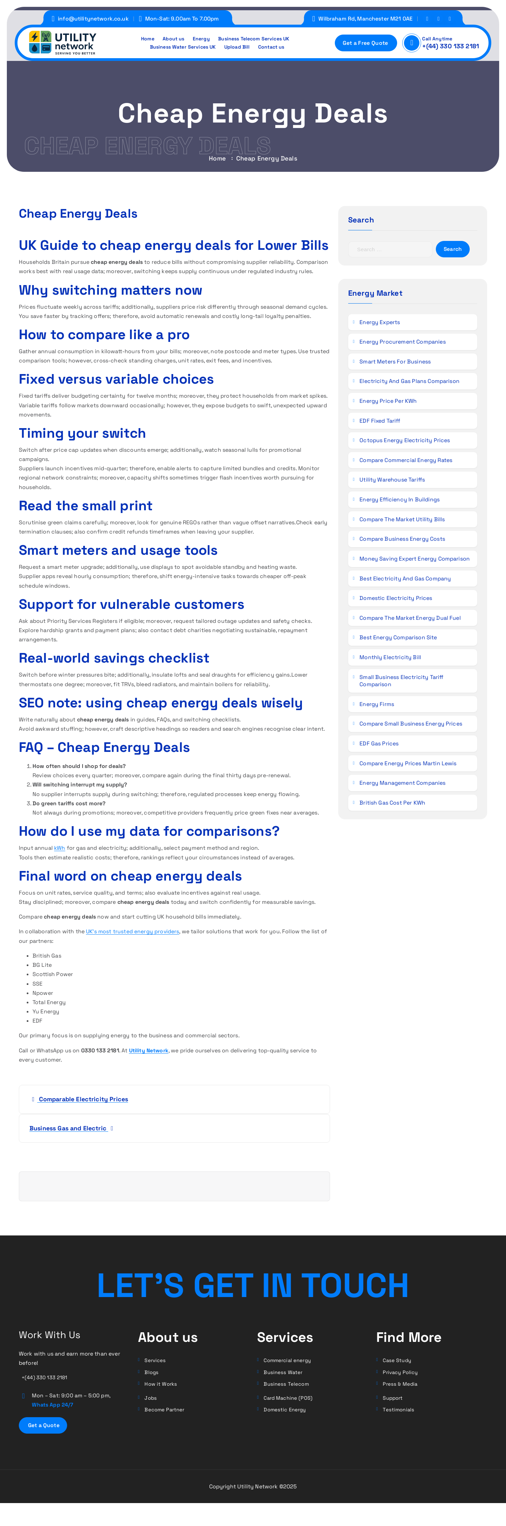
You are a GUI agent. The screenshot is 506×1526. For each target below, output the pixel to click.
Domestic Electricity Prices (396, 599)
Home (141, 38)
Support (394, 1401)
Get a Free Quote (365, 43)
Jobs (151, 1401)
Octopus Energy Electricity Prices (405, 442)
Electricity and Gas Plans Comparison (410, 382)
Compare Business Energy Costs (403, 540)
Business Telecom (287, 1386)
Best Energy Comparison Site (399, 639)
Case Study (398, 1360)
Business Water (284, 1373)
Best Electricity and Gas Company (406, 580)
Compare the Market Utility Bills (402, 520)
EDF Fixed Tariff (380, 422)
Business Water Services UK (179, 47)
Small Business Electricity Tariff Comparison (402, 682)
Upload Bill (239, 47)
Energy (199, 38)
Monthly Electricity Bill (391, 658)
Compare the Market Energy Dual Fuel (410, 619)
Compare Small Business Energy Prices (411, 725)
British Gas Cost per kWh (393, 804)
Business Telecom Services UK (256, 38)
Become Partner (166, 1413)
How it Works (162, 1386)
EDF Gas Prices (379, 744)
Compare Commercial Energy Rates (406, 461)
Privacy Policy (402, 1373)
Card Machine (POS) (290, 1401)
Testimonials (399, 1413)
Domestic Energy (286, 1413)
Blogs (152, 1373)
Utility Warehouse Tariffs (393, 481)
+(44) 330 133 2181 (450, 46)
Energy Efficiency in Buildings (400, 501)
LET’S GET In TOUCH (253, 1283)
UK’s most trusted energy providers (133, 931)
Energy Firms (377, 705)
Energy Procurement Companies (403, 343)
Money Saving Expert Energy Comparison (415, 560)
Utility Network (149, 1050)
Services (156, 1360)
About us (169, 38)
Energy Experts (380, 323)
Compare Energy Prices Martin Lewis (408, 764)
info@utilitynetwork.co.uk (93, 18)
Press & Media (401, 1386)
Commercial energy (290, 1360)
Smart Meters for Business (395, 363)
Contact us (276, 47)
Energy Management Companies (403, 784)
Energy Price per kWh (388, 402)
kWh (59, 847)
